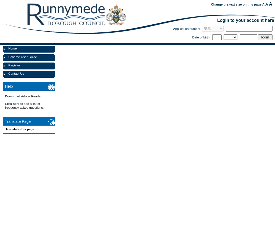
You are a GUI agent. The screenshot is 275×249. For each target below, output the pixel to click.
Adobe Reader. (23, 96)
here (16, 103)
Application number (186, 28)
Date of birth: (201, 37)
